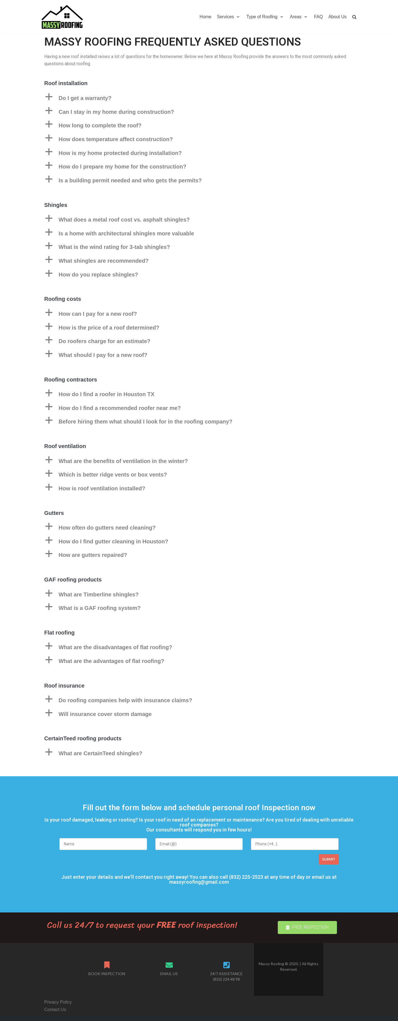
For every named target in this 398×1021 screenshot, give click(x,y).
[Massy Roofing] (62, 17)
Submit (328, 859)
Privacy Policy (58, 1002)
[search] (354, 16)
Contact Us (55, 1009)
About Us (337, 16)
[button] (307, 927)
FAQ (318, 16)
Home (205, 16)
